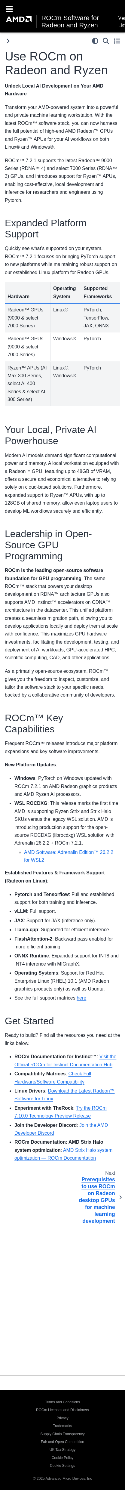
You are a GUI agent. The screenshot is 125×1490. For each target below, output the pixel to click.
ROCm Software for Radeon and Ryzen (70, 21)
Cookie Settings (62, 1466)
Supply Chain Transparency (62, 1434)
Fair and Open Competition (62, 1442)
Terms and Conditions (62, 1402)
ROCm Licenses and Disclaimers (62, 1410)
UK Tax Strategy (62, 1450)
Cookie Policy (63, 1458)
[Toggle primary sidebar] (8, 41)
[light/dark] (95, 41)
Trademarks (62, 1426)
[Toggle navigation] (9, 8)
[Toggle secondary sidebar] (117, 41)
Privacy (62, 1418)
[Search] (105, 41)
